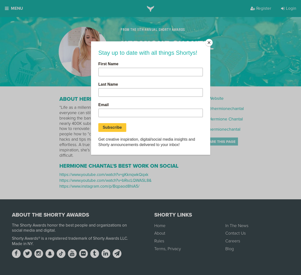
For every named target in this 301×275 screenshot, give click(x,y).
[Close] (209, 42)
